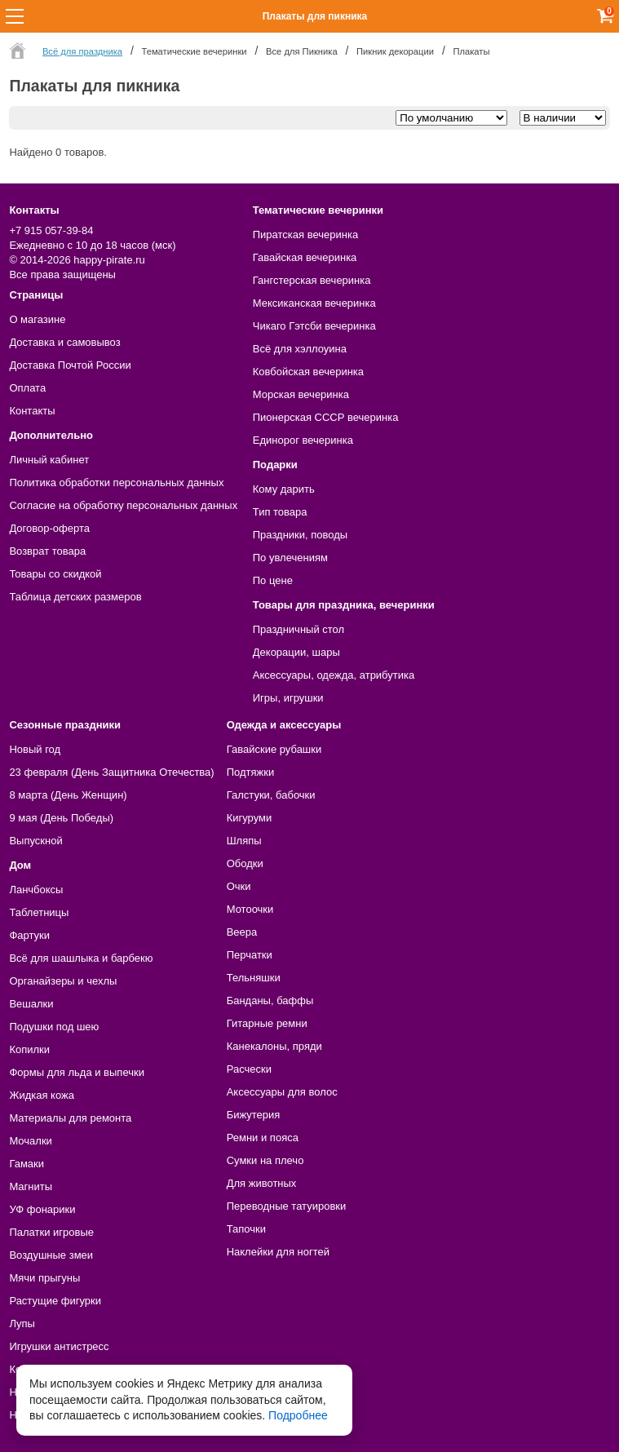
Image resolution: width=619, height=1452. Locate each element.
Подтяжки (251, 772)
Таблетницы (39, 912)
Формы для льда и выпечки (76, 1072)
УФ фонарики (42, 1209)
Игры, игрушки (288, 698)
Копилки (29, 1049)
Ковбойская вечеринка (308, 371)
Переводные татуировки (287, 1206)
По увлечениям (290, 557)
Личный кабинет (49, 460)
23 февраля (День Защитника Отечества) (111, 772)
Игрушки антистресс (58, 1346)
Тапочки (246, 1229)
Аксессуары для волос (282, 1092)
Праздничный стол (298, 629)
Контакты (32, 411)
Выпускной (35, 840)
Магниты (30, 1186)
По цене (273, 580)
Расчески (249, 1069)
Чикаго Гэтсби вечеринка (314, 326)
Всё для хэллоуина (300, 349)
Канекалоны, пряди (274, 1046)
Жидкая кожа (41, 1095)
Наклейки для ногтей (278, 1252)
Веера (242, 932)
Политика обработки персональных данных (116, 482)
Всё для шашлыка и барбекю (81, 958)
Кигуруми (249, 818)
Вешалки (31, 1004)
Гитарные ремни (267, 1023)
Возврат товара (47, 551)
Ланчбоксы (36, 889)
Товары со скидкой (55, 574)
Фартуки (29, 935)
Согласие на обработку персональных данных (123, 505)
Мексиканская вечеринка (314, 303)
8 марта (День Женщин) (67, 795)
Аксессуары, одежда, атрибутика (333, 675)
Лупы (22, 1323)
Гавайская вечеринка (305, 257)
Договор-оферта (49, 528)
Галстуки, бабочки (271, 795)
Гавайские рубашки (274, 749)
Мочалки (30, 1141)
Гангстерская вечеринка (312, 280)
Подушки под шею (54, 1026)
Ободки (245, 863)
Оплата (27, 388)
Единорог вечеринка (303, 440)
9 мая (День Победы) (61, 818)
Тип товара (280, 512)
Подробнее (298, 1415)
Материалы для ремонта (70, 1118)
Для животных (262, 1183)
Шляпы (244, 840)
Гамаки (26, 1164)
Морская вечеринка (301, 394)
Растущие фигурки (55, 1301)
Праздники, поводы (300, 535)
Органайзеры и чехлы (63, 981)
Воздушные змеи (51, 1255)
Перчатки (249, 955)
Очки (239, 886)
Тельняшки (254, 978)
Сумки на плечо (265, 1160)
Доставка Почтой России (69, 365)
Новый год (34, 749)
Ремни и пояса (262, 1137)
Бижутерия (254, 1115)
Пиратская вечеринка (305, 234)
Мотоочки (250, 909)
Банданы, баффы (270, 1000)
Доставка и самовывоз (64, 342)
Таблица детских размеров (75, 597)
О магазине (37, 319)
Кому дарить (284, 489)
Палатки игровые (51, 1232)
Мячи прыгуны (44, 1278)
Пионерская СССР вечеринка (326, 417)
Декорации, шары (296, 652)
